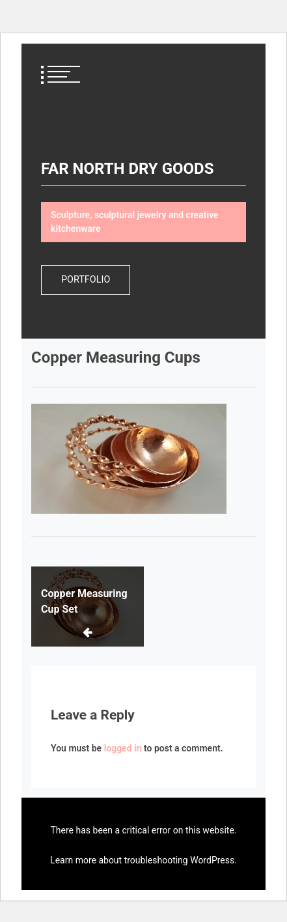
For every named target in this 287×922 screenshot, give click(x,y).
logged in (123, 748)
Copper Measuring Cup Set (84, 601)
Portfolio (85, 279)
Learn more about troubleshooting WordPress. (143, 860)
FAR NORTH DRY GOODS (127, 169)
